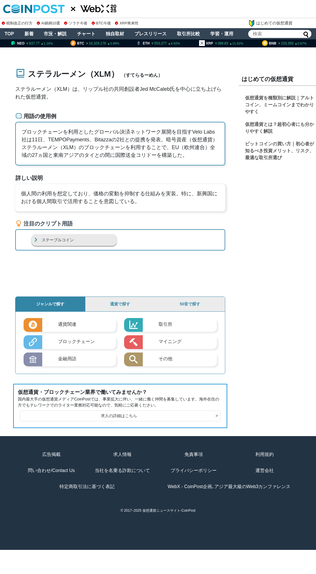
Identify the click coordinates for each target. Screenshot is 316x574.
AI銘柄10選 (48, 23)
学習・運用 (221, 33)
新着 (29, 33)
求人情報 (122, 454)
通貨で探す (120, 304)
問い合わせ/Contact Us (51, 470)
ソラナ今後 (75, 23)
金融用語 (67, 358)
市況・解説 (55, 33)
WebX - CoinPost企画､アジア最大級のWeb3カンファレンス (229, 486)
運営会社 (264, 470)
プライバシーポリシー (194, 470)
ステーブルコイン (58, 240)
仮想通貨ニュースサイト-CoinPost (169, 510)
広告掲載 (51, 454)
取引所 (165, 324)
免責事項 (193, 454)
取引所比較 (188, 33)
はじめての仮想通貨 (270, 23)
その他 (165, 358)
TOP (9, 33)
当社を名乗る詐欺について (122, 470)
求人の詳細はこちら (159, 416)
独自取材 (115, 33)
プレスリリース (150, 33)
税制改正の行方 (17, 23)
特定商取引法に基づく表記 (87, 486)
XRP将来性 (126, 23)
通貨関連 (67, 324)
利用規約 (264, 454)
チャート (86, 33)
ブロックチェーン (76, 341)
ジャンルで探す (50, 304)
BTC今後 (101, 23)
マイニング (170, 341)
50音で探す (190, 304)
